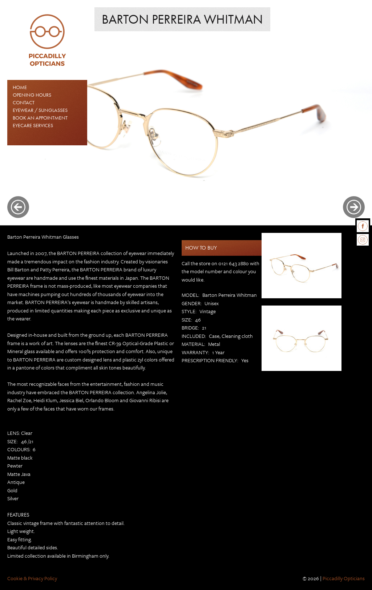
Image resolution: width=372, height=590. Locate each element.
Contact (24, 102)
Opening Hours (32, 95)
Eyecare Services (33, 125)
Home (20, 87)
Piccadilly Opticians (344, 578)
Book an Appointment (40, 117)
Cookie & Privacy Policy (32, 578)
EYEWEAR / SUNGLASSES (40, 110)
